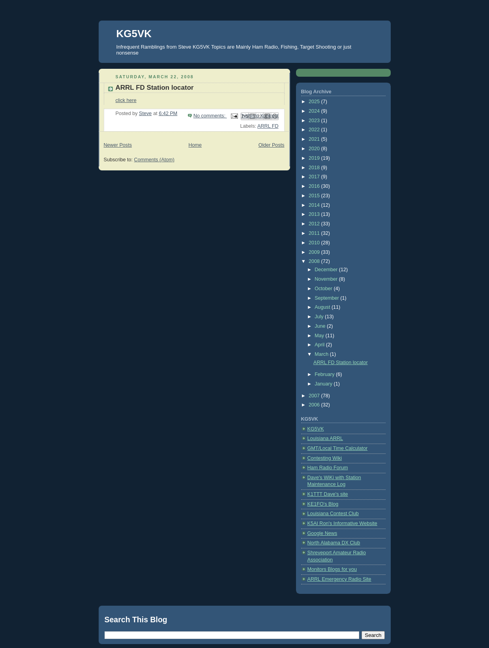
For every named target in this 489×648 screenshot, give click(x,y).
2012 (315, 224)
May (320, 335)
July (320, 316)
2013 (315, 214)
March (322, 354)
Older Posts (272, 145)
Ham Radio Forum (327, 467)
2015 (315, 195)
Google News (322, 533)
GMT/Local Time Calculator (337, 448)
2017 (315, 176)
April (320, 345)
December (327, 269)
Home (195, 145)
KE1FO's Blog (323, 504)
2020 (315, 148)
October (324, 288)
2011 (315, 233)
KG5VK (134, 34)
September (327, 298)
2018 (315, 167)
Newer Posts (118, 145)
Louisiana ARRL (325, 438)
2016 (315, 186)
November (327, 279)
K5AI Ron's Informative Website (342, 523)
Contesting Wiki (324, 458)
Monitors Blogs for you (332, 569)
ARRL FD (267, 126)
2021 (315, 139)
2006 (315, 405)
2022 (315, 129)
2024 (315, 111)
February (325, 374)
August (323, 307)
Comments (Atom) (154, 159)
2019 (315, 158)
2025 (315, 101)
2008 (315, 261)
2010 (315, 243)
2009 (315, 252)
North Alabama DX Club (333, 543)
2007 (315, 396)
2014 (315, 205)
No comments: (210, 116)
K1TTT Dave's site (327, 494)
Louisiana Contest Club (333, 513)
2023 (315, 120)
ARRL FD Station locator (155, 87)
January (324, 384)
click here (126, 100)
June (321, 326)
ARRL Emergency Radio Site (339, 579)
